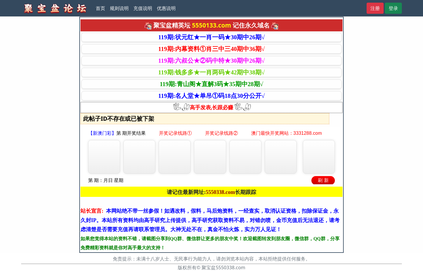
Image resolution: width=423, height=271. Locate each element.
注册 (375, 8)
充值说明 (142, 8)
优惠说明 (166, 8)
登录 (393, 8)
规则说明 (119, 8)
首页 (100, 8)
